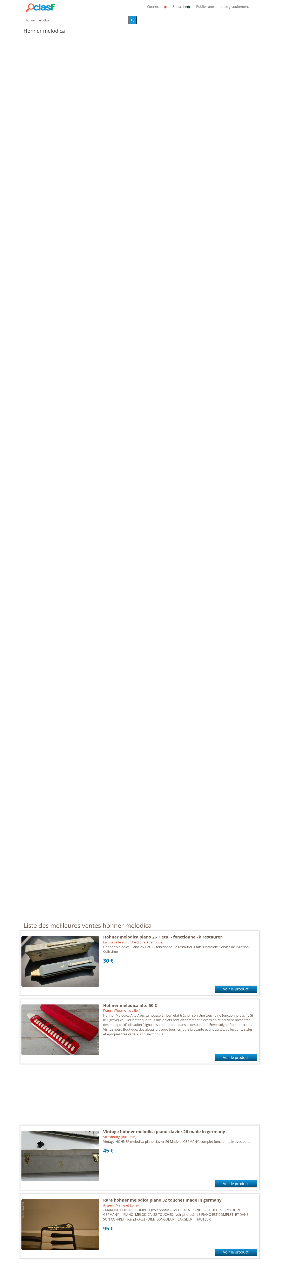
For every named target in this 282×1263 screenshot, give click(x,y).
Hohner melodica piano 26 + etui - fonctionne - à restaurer (162, 937)
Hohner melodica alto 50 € (130, 1005)
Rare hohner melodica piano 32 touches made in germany (162, 1200)
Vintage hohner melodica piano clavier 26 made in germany (164, 1131)
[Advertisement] (140, 1096)
